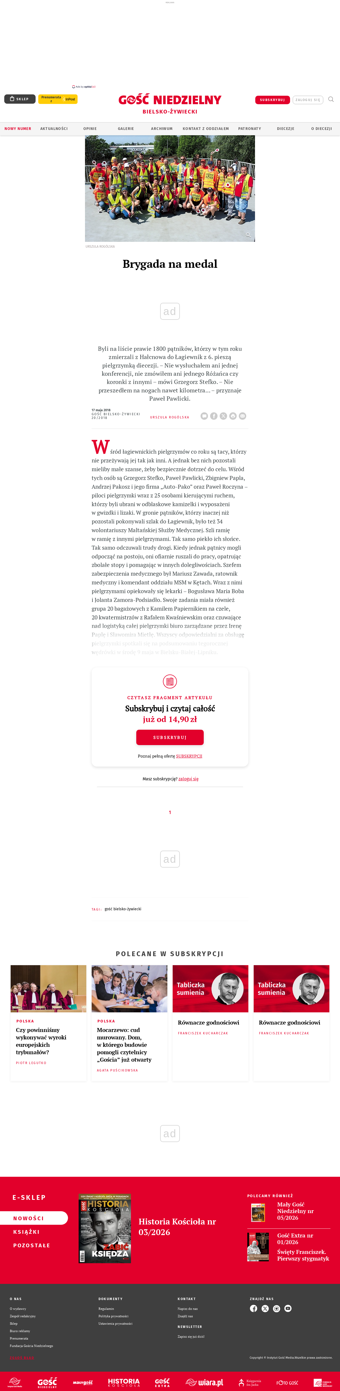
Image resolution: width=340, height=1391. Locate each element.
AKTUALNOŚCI (54, 126)
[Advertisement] (170, 44)
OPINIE (90, 126)
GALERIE (126, 126)
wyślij (243, 411)
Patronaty (249, 126)
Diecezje (285, 126)
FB (215, 411)
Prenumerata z (51, 96)
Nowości (25, 1215)
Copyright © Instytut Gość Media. (272, 1355)
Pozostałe (25, 1242)
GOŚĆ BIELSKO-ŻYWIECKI (123, 906)
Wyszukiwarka (331, 96)
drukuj (234, 411)
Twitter (224, 411)
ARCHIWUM (162, 126)
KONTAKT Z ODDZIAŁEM (206, 126)
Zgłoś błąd (22, 1355)
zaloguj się (308, 97)
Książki (25, 1229)
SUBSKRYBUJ (272, 97)
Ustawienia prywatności (116, 1320)
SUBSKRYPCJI (189, 753)
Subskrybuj (170, 734)
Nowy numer (18, 126)
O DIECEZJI (321, 126)
